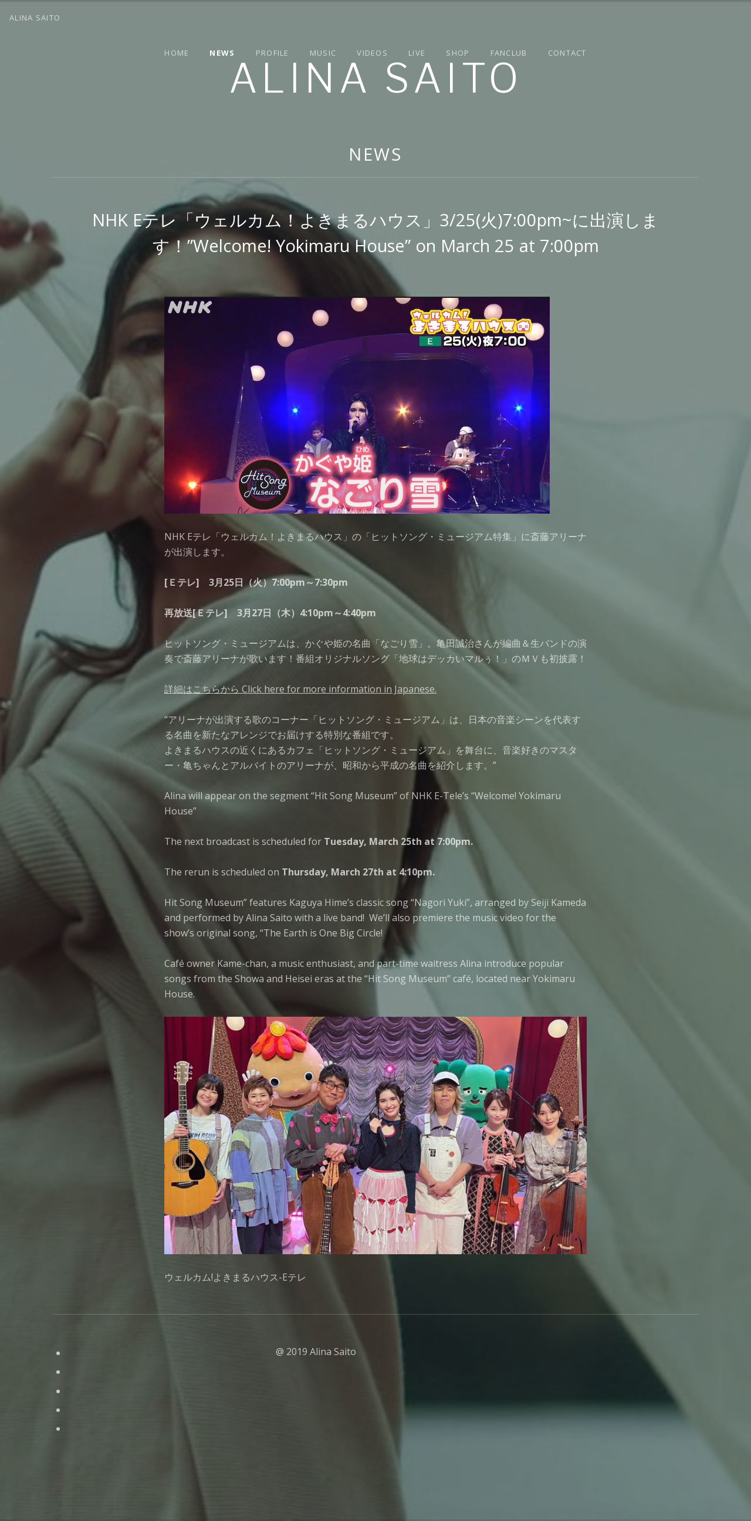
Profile (272, 52)
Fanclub (508, 52)
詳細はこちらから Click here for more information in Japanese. (300, 689)
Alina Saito (376, 78)
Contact (567, 52)
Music (323, 52)
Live (416, 52)
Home (176, 52)
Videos (372, 52)
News (222, 52)
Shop (457, 52)
